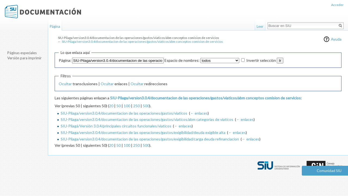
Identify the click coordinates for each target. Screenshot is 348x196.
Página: (65, 60)
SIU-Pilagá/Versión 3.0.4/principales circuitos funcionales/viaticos (116, 126)
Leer (260, 26)
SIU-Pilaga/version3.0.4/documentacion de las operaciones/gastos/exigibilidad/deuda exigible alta (143, 132)
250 (136, 105)
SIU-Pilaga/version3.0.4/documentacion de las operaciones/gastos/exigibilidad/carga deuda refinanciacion (150, 139)
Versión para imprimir (24, 58)
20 (111, 105)
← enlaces (199, 113)
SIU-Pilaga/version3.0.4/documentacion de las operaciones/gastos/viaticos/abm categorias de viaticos (147, 119)
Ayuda (336, 39)
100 (127, 105)
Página (55, 26)
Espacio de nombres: (182, 60)
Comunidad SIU (329, 171)
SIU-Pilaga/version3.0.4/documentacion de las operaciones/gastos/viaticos (124, 113)
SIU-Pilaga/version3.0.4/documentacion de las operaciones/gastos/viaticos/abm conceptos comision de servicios (142, 41)
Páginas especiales (22, 53)
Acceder (337, 5)
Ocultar (65, 83)
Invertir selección (261, 60)
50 (118, 105)
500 (146, 105)
